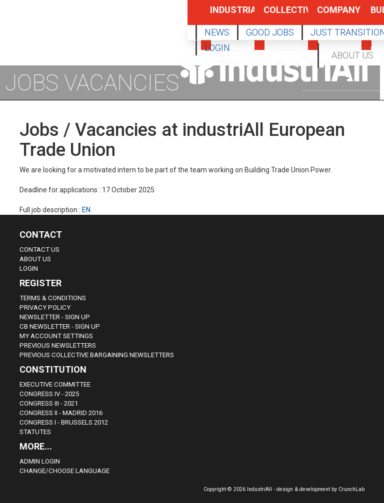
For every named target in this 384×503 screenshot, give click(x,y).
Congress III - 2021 (49, 403)
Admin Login (40, 461)
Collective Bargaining (275, 14)
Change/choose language (65, 471)
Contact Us (40, 249)
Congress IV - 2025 (49, 394)
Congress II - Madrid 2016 (61, 413)
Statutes (35, 432)
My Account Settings (56, 336)
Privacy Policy (45, 307)
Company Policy (328, 14)
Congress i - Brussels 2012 (64, 422)
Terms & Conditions (53, 298)
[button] (348, 77)
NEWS (217, 32)
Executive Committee (55, 384)
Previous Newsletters (58, 345)
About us (35, 259)
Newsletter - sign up (55, 317)
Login (29, 268)
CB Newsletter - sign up (60, 326)
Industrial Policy (221, 14)
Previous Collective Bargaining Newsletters (97, 355)
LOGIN (217, 47)
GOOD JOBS (270, 32)
